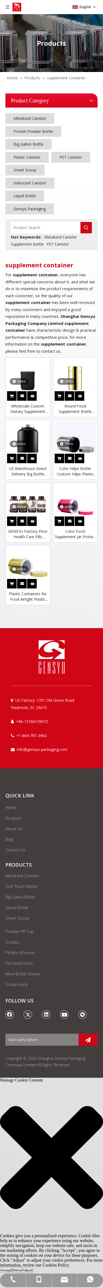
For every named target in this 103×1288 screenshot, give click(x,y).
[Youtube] (64, 1014)
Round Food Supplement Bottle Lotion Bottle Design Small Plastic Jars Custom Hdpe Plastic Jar (75, 408)
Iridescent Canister (30, 183)
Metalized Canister (30, 118)
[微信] (82, 1014)
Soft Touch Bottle (21, 886)
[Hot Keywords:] (86, 227)
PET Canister (71, 157)
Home (11, 807)
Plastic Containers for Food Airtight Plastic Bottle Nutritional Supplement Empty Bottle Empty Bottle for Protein (27, 596)
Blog (9, 839)
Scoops (12, 942)
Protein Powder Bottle (33, 131)
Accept (6, 1270)
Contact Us (15, 850)
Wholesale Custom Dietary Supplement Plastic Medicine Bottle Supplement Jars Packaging (28, 408)
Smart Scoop (25, 170)
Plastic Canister (27, 157)
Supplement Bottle (27, 244)
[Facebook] (9, 1014)
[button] (51, 1158)
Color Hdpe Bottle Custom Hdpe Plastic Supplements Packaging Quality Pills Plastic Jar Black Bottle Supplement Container (75, 471)
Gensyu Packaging (30, 208)
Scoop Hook (16, 984)
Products (13, 818)
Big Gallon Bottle (28, 144)
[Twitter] (28, 1014)
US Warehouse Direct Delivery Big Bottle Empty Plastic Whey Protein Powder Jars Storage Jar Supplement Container (27, 471)
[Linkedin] (46, 1014)
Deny (17, 1270)
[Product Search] (45, 227)
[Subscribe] (88, 1040)
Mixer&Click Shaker (22, 973)
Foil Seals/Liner (19, 963)
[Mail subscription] (40, 1040)
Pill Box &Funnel (20, 952)
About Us (14, 828)
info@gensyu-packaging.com (42, 749)
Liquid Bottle (25, 195)
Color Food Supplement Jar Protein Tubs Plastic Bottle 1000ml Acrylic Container (75, 534)
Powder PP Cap (19, 931)
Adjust (27, 1270)
